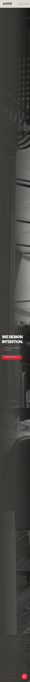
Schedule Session (11, 357)
